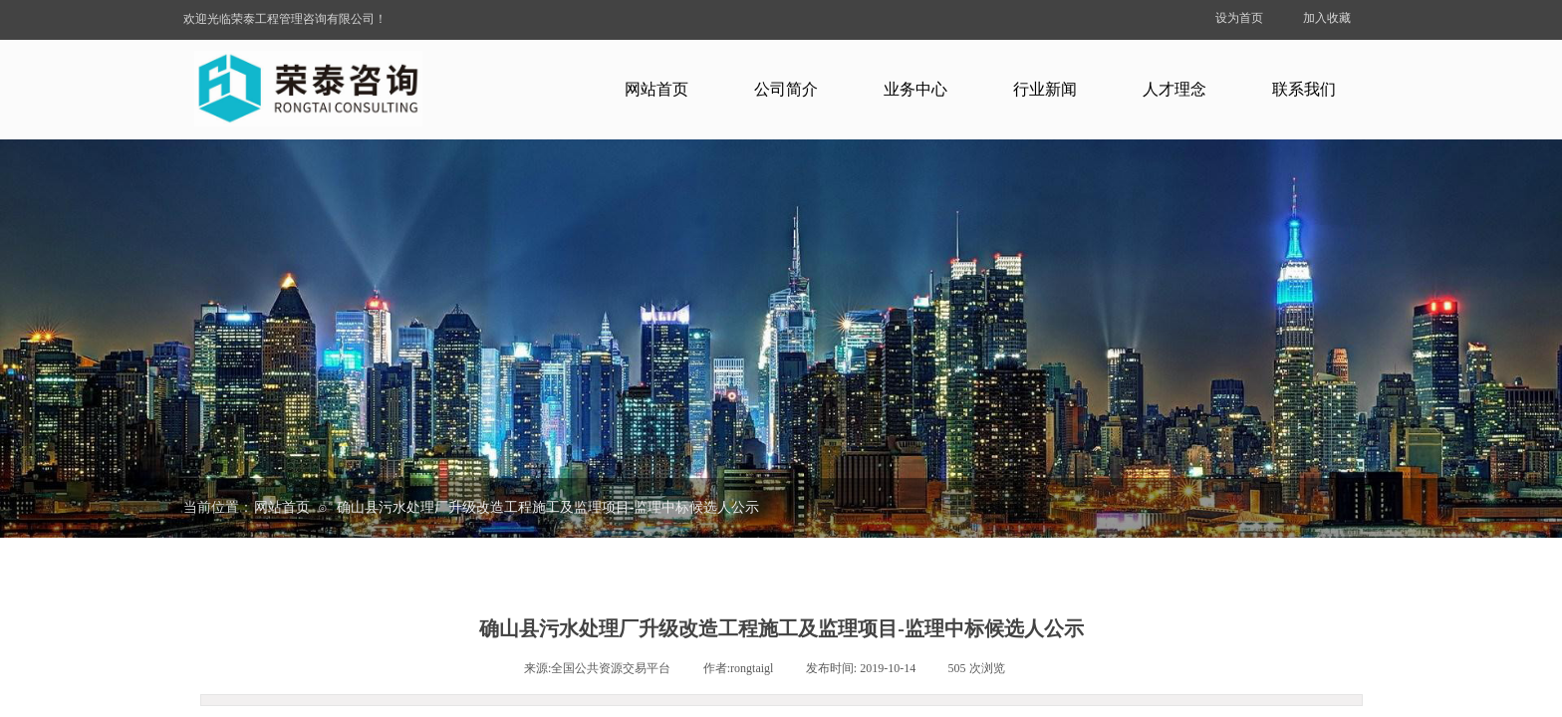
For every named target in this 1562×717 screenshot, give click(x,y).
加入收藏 (1327, 18)
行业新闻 (1045, 89)
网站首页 (656, 89)
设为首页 (1239, 18)
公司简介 (786, 89)
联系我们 (1304, 89)
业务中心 (915, 89)
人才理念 (1174, 89)
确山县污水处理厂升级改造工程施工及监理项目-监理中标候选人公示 (548, 507)
